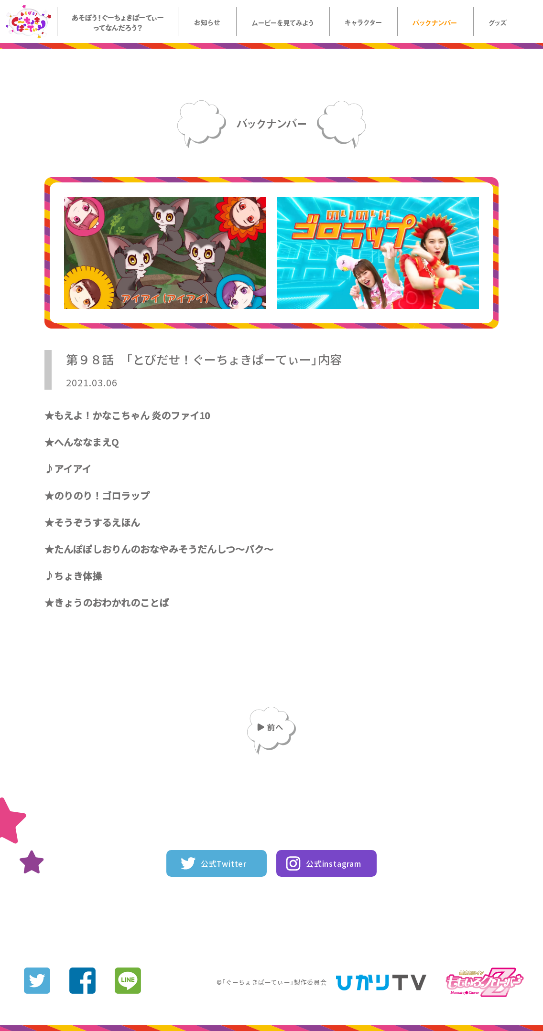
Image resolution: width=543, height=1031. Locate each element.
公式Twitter (224, 863)
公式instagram (333, 863)
